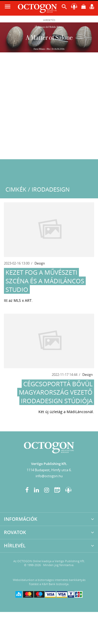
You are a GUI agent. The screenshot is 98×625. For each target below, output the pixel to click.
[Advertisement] (49, 108)
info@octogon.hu (49, 476)
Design (39, 263)
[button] (64, 7)
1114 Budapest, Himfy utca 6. (49, 470)
